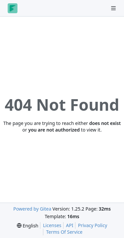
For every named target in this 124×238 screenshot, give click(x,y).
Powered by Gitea (32, 209)
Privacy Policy (92, 225)
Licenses (52, 225)
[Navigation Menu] (114, 8)
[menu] (27, 225)
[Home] (12, 8)
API (69, 225)
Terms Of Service (64, 232)
